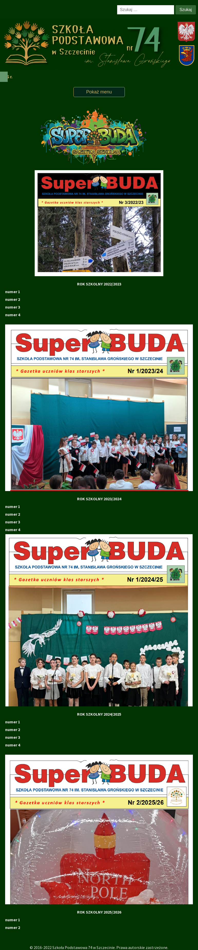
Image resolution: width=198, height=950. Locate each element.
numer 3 (12, 737)
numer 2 (12, 729)
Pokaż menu (99, 91)
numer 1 (12, 291)
